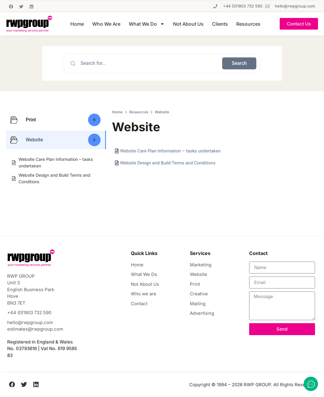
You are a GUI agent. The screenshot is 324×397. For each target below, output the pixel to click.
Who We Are (106, 24)
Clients (220, 24)
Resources (248, 24)
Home (77, 24)
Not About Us (188, 24)
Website (162, 112)
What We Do (147, 24)
